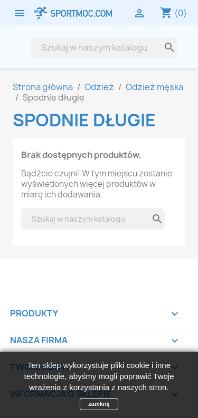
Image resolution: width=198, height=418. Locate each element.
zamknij (98, 404)
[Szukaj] (95, 47)
